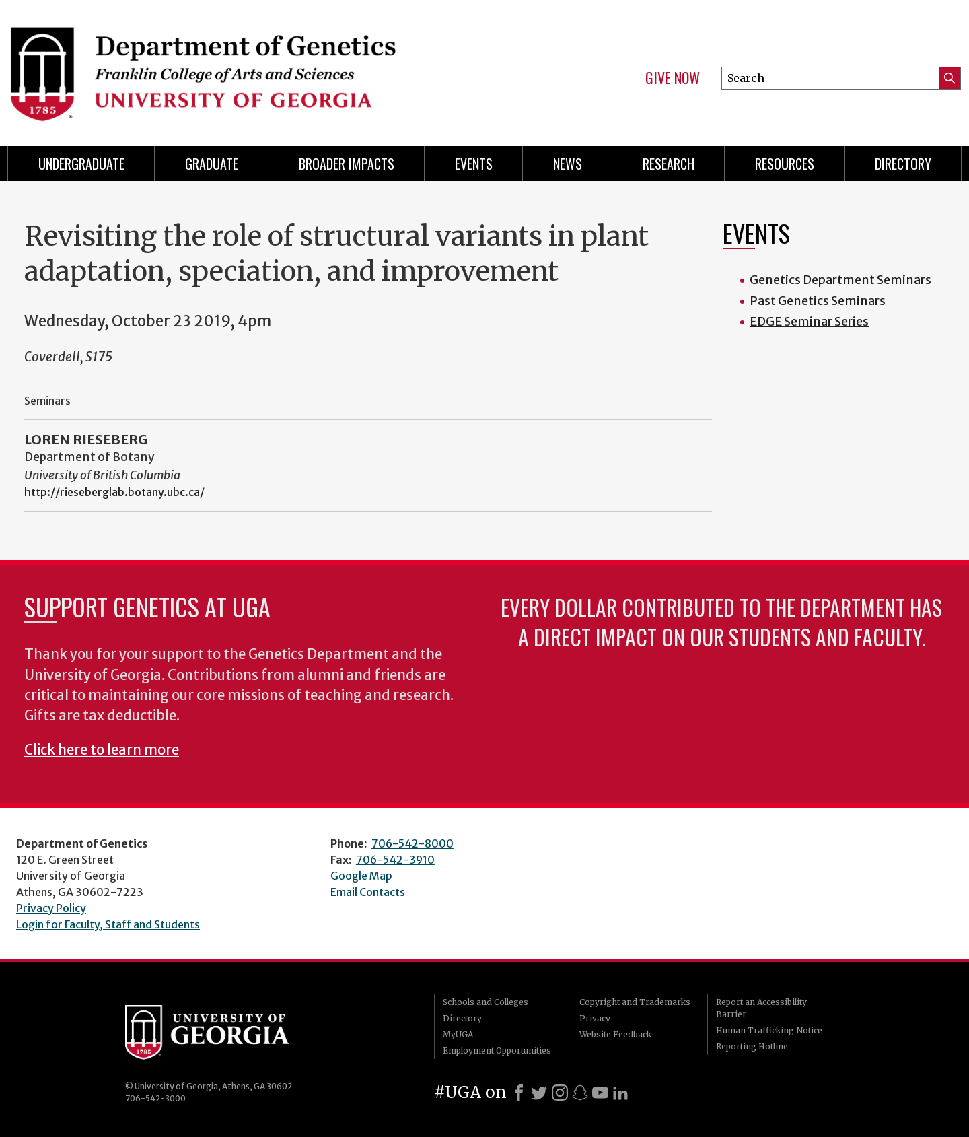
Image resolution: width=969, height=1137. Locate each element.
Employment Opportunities (497, 1050)
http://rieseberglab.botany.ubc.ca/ (114, 492)
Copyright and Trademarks (634, 1002)
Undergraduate (81, 163)
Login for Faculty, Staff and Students (108, 924)
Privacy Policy (51, 908)
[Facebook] (519, 1092)
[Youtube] (600, 1092)
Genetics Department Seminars (840, 279)
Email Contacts (367, 892)
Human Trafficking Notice (769, 1030)
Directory (903, 163)
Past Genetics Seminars (818, 300)
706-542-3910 (395, 859)
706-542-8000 (412, 843)
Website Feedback (615, 1034)
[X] (539, 1092)
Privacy (594, 1018)
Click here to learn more (101, 750)
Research (668, 163)
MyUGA (458, 1034)
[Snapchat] (580, 1092)
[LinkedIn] (620, 1092)
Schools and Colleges (485, 1002)
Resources (784, 163)
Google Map (361, 876)
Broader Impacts (346, 163)
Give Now (672, 78)
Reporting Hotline (752, 1046)
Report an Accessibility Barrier (761, 1008)
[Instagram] (560, 1092)
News (567, 163)
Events (474, 163)
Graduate (211, 163)
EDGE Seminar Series (809, 321)
